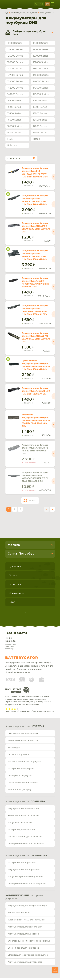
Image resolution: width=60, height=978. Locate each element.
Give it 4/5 (15, 709)
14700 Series (14, 101)
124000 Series (15, 49)
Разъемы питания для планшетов (25, 837)
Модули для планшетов (20, 823)
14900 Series (40, 101)
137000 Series (15, 75)
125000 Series (40, 49)
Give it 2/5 (9, 709)
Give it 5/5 (17, 709)
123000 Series (40, 43)
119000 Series (14, 43)
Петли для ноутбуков (18, 754)
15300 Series (40, 107)
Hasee (36, 139)
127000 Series (40, 56)
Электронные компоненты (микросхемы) (29, 941)
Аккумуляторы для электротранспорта (27, 906)
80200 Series (40, 133)
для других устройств (24, 897)
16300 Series (14, 120)
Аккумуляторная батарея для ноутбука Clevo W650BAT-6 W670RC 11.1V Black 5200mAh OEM (35, 477)
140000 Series (41, 81)
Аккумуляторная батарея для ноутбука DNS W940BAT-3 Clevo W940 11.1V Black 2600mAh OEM (35, 172)
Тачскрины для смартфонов (22, 863)
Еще (32, 501)
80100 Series (14, 133)
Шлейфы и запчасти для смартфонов (26, 884)
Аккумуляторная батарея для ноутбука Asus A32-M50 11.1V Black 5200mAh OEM (36, 391)
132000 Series (40, 62)
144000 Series (15, 94)
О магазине (16, 593)
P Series (12, 145)
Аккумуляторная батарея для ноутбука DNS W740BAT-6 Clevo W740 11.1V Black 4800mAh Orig (35, 255)
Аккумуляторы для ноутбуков (23, 733)
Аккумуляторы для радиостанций (25, 927)
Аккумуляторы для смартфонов (24, 870)
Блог (12, 602)
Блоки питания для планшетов (23, 816)
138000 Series (40, 75)
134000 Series (40, 69)
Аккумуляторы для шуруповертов (25, 962)
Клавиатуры (14, 747)
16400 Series (40, 120)
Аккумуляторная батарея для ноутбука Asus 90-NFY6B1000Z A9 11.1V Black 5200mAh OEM (35, 282)
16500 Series (14, 126)
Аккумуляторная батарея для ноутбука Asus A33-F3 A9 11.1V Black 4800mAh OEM (35, 449)
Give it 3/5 (12, 709)
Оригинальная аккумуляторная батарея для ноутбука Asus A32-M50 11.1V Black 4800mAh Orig (36, 365)
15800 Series (40, 113)
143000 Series (40, 88)
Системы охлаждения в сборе (23, 783)
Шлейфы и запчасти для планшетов (26, 844)
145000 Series (40, 94)
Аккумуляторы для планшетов (23, 809)
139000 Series (15, 81)
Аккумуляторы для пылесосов (23, 934)
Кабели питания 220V (19, 913)
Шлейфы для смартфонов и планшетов (28, 955)
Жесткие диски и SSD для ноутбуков (26, 920)
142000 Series (15, 88)
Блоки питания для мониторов (23, 948)
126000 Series (15, 56)
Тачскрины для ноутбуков (21, 769)
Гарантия (15, 584)
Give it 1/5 (6, 709)
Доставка (15, 566)
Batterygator (27, 657)
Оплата (13, 575)
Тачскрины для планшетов (21, 830)
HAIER (10, 139)
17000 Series (40, 126)
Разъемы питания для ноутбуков (24, 762)
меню (52, 3)
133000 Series (15, 69)
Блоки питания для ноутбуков (23, 740)
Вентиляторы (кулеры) (19, 790)
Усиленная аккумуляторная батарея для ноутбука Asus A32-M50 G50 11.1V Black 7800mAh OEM (36, 420)
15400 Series (14, 113)
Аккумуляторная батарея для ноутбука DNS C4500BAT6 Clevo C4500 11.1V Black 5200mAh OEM (35, 310)
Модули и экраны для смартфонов (25, 877)
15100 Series (14, 107)
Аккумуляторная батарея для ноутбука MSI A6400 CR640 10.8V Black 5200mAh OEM (36, 227)
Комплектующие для (24, 726)
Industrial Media (17, 690)
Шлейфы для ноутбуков (20, 776)
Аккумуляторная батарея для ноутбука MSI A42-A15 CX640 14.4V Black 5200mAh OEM (36, 337)
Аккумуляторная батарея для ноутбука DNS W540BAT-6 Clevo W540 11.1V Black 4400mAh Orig (35, 200)
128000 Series (15, 62)
